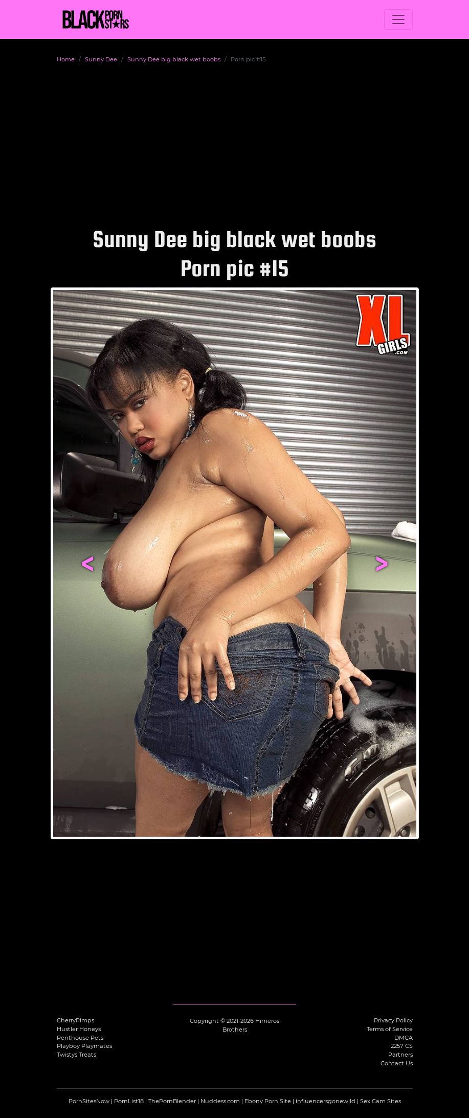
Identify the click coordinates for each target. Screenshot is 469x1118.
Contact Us (397, 1063)
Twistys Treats (76, 1054)
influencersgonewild (325, 1101)
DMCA (403, 1037)
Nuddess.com (220, 1101)
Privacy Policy (393, 1020)
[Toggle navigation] (398, 19)
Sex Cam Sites (380, 1101)
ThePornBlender (172, 1101)
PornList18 (129, 1101)
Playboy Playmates (84, 1045)
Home (66, 59)
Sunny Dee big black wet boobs (173, 59)
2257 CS (402, 1045)
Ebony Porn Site (267, 1101)
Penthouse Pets (80, 1037)
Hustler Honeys (79, 1029)
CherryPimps (75, 1020)
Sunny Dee (101, 59)
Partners (400, 1054)
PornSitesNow (89, 1101)
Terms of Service (390, 1029)
